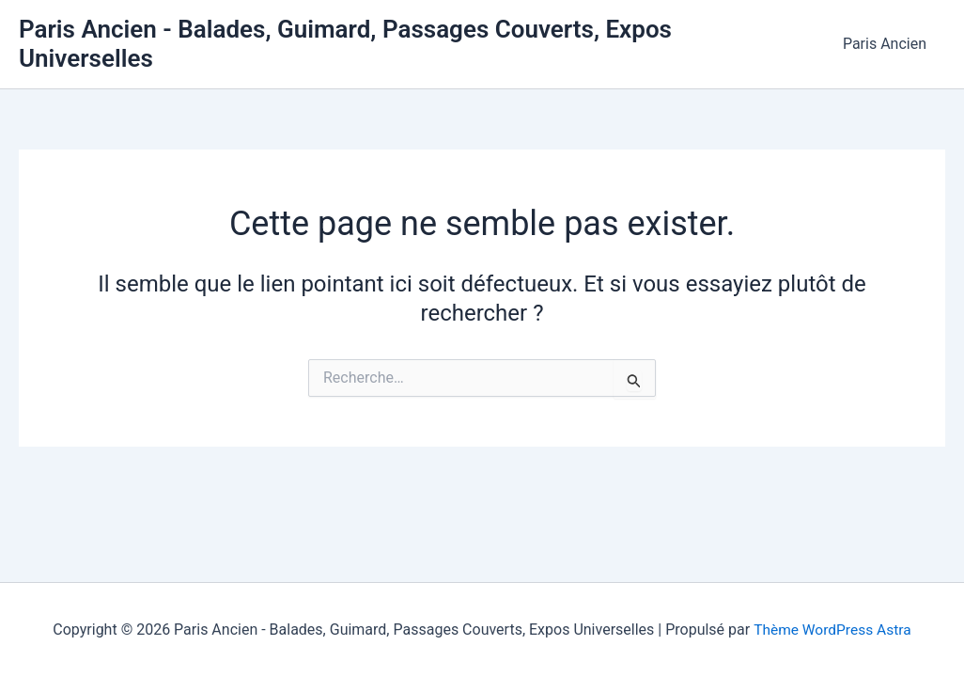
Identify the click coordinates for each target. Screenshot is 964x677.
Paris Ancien (888, 37)
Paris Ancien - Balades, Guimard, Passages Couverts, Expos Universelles (415, 37)
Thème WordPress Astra (832, 629)
